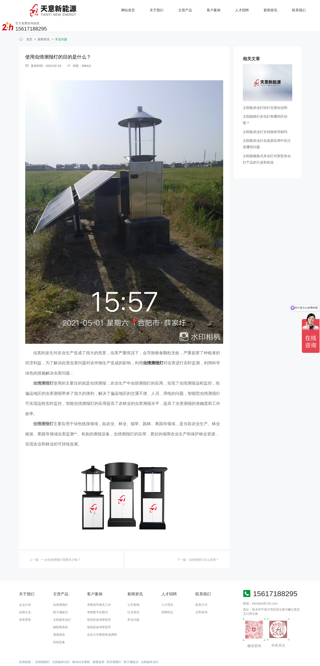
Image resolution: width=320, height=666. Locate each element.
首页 (29, 27)
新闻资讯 (217, 9)
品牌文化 (25, 600)
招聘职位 (167, 600)
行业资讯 (133, 600)
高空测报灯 (113, 649)
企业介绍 (25, 592)
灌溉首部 (98, 649)
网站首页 (75, 9)
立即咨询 (201, 600)
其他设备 (59, 630)
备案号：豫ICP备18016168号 (158, 660)
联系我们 (245, 9)
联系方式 (201, 592)
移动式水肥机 (81, 649)
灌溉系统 (59, 622)
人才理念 (167, 592)
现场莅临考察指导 (99, 607)
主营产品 (132, 9)
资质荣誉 (25, 607)
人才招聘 (188, 9)
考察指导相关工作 (99, 592)
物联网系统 (60, 615)
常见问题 (61, 27)
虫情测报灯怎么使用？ (204, 547)
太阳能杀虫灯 (62, 607)
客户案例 (160, 9)
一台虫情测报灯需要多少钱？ (60, 547)
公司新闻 (133, 592)
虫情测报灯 (60, 592)
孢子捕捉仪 (60, 600)
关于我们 (103, 9)
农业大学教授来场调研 (102, 622)
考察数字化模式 (97, 600)
